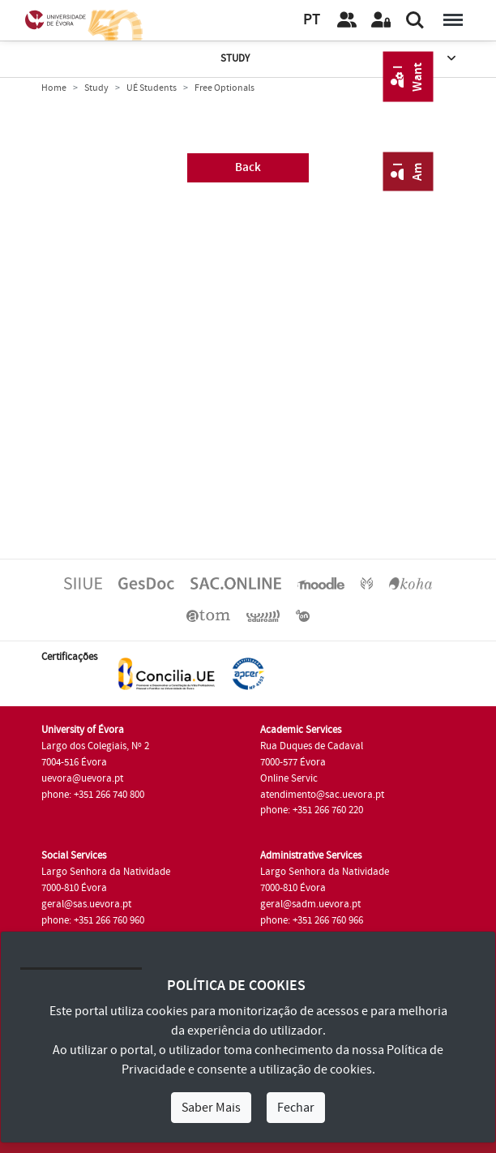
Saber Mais (211, 1107)
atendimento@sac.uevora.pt (322, 794)
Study (340, 58)
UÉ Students (151, 88)
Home (53, 88)
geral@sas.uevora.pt (86, 904)
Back (248, 167)
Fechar (295, 1107)
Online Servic (289, 778)
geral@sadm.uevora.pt (310, 904)
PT (311, 20)
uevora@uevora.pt (82, 778)
